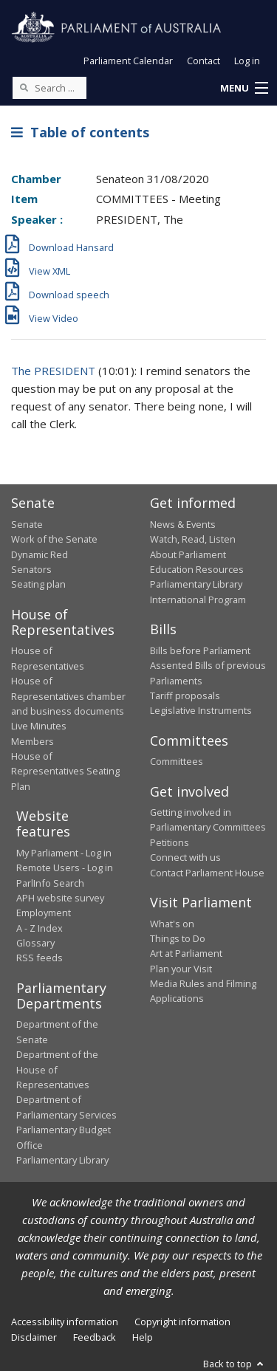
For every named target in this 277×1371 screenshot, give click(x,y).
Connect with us (185, 857)
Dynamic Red (39, 554)
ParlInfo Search (50, 883)
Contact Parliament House (207, 872)
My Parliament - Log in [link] (64, 852)
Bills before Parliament (200, 650)
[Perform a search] (24, 87)
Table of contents (80, 132)
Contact (203, 60)
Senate (27, 524)
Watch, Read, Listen (193, 539)
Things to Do (177, 938)
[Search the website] (49, 88)
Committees (176, 761)
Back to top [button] (234, 1363)
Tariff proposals (185, 695)
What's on (172, 923)
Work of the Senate (54, 539)
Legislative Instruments (201, 710)
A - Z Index (39, 928)
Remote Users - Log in (64, 867)
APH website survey (60, 897)
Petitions (169, 842)
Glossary (35, 942)
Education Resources (197, 569)
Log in (247, 60)
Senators (31, 569)
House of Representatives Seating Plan (65, 771)
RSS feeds (39, 957)
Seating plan (38, 584)
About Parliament (188, 554)
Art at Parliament (186, 953)
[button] (244, 88)
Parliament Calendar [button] (128, 60)
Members (32, 741)
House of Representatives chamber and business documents (68, 696)
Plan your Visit (181, 968)
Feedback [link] (94, 1337)
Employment (43, 912)
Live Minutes (38, 725)
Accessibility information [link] (64, 1321)
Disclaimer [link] (34, 1337)
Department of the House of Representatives (57, 1069)
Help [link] (142, 1337)
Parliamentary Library (196, 584)
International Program (198, 599)
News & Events (183, 524)
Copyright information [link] (182, 1321)
